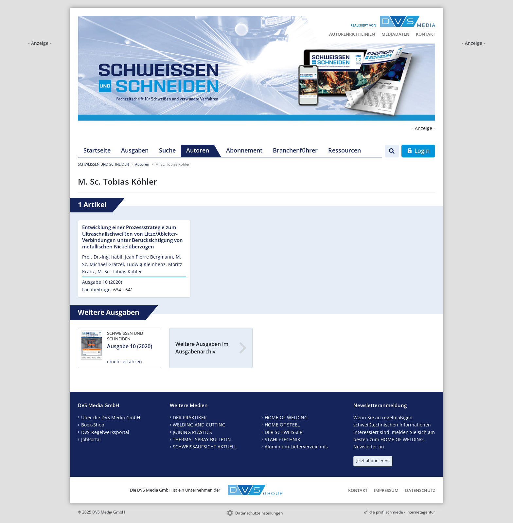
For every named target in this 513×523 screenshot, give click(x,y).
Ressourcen (344, 150)
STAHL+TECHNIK (282, 439)
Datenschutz (420, 490)
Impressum (386, 490)
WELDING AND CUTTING (199, 425)
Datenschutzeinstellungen (259, 513)
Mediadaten (395, 34)
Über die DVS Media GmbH (110, 417)
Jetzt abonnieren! (372, 460)
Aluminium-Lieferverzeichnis (296, 446)
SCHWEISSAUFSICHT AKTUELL (205, 446)
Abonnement (244, 150)
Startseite (97, 150)
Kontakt (425, 34)
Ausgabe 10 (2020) (102, 282)
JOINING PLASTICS (192, 432)
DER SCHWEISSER (284, 432)
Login (418, 150)
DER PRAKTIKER (190, 417)
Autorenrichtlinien (352, 34)
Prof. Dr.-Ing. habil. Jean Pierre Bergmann (127, 257)
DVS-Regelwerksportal (105, 432)
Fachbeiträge (96, 289)
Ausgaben (135, 150)
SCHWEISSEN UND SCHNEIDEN (103, 164)
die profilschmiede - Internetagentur (402, 512)
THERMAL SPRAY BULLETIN (202, 439)
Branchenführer (295, 150)
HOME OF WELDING (286, 417)
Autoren (197, 150)
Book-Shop (92, 425)
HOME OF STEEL (282, 425)
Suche (167, 150)
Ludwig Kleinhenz (146, 264)
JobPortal (91, 439)
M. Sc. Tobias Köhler (119, 271)
